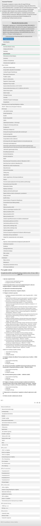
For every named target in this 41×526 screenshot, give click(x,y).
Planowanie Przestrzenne (9, 74)
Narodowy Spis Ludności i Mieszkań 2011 (13, 163)
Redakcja (5, 246)
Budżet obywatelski (7, 118)
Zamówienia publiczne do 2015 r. (10, 223)
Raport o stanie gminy (8, 79)
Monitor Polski (5, 515)
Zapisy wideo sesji (6, 438)
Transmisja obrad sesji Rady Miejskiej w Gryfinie (13, 104)
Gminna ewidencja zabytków (10, 136)
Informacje (4, 108)
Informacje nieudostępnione (9, 143)
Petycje (5, 179)
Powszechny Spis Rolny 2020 (10, 184)
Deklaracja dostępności (8, 129)
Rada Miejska (6, 53)
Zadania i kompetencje (8, 60)
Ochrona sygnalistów (8, 230)
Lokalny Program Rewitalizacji (10, 72)
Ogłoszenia (6, 174)
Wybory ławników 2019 (8, 211)
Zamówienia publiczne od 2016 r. (10, 221)
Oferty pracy (6, 172)
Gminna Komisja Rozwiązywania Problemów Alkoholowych (16, 232)
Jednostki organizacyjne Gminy (10, 149)
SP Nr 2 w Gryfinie (6, 452)
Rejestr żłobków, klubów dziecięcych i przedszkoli (15, 193)
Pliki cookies (6, 253)
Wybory (5, 204)
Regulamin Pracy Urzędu (8, 83)
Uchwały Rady (5, 411)
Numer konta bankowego (7, 409)
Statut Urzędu (6, 92)
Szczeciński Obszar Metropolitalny (11, 202)
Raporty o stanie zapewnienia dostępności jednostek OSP (16, 241)
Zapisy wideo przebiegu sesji (10, 227)
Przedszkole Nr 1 (6, 471)
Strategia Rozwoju (7, 95)
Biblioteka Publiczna (6, 491)
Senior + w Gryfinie (6, 498)
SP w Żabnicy (5, 465)
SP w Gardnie (5, 461)
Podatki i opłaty (7, 76)
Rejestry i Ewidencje (7, 188)
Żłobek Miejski (5, 482)
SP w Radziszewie (6, 463)
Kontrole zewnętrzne (8, 156)
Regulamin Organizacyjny (9, 81)
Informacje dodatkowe (8, 267)
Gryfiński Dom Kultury (7, 494)
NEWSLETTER (5, 445)
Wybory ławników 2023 (8, 207)
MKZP (4, 158)
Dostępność (6, 127)
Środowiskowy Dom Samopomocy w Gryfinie (12, 500)
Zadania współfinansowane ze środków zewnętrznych (15, 218)
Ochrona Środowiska (8, 170)
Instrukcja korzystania (8, 244)
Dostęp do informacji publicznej (10, 125)
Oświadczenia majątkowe (9, 63)
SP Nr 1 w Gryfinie (6, 450)
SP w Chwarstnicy (6, 459)
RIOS (3, 442)
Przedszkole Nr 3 (6, 475)
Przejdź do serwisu (8, 39)
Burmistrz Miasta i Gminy (9, 46)
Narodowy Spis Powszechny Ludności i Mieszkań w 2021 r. (16, 161)
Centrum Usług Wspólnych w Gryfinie (10, 489)
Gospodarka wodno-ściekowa (10, 138)
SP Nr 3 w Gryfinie (6, 454)
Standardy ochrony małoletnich (10, 234)
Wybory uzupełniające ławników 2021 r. (12, 209)
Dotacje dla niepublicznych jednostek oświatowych (15, 131)
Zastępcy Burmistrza (8, 49)
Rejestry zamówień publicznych (10, 191)
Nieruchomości (6, 168)
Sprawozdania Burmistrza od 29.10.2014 (12, 85)
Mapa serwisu (6, 260)
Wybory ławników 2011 (8, 216)
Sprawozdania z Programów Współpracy (12, 200)
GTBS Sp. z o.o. (5, 505)
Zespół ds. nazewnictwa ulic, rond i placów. (13, 237)
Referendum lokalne (8, 186)
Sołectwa (5, 58)
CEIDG (4, 120)
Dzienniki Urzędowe (6, 517)
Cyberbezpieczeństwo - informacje (11, 122)
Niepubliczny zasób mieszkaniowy (11, 165)
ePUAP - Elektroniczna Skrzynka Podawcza (11, 106)
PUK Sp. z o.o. (5, 508)
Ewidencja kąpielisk (7, 134)
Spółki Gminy (6, 197)
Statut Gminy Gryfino (8, 90)
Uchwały (5, 97)
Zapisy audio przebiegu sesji (10, 225)
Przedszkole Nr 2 (6, 473)
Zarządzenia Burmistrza (7, 413)
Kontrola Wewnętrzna (8, 154)
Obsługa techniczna (8, 248)
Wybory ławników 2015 (8, 214)
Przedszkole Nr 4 (6, 477)
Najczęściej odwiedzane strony (10, 264)
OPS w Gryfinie (5, 496)
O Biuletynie (4, 257)
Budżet (5, 115)
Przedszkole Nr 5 (6, 479)
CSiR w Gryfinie (5, 487)
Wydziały (5, 51)
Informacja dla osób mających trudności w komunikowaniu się (17, 141)
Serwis (3, 239)
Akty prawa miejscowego (9, 67)
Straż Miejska (6, 42)
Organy (3, 44)
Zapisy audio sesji (6, 436)
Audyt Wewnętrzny (7, 113)
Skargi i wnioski (7, 195)
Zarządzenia (6, 102)
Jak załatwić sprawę (8, 111)
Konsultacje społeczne (8, 151)
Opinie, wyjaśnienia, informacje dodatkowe (13, 177)
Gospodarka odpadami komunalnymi (11, 69)
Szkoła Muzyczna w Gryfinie (8, 456)
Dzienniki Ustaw (5, 513)
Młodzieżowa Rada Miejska (9, 56)
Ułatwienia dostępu (7, 250)
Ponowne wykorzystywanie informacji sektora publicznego (16, 181)
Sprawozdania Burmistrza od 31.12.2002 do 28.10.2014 (15, 88)
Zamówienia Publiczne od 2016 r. (9, 422)
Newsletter (5, 255)
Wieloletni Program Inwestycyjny (10, 99)
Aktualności (6, 262)
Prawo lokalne (5, 65)
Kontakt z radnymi (6, 433)
